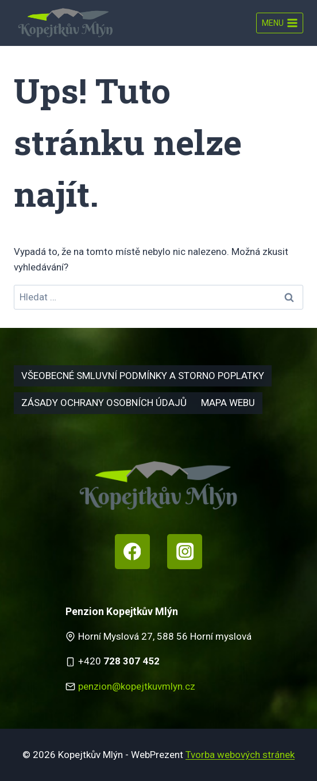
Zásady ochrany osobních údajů (104, 402)
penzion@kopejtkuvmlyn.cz (136, 686)
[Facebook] (132, 551)
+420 (119, 661)
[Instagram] (184, 551)
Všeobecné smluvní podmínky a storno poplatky (142, 375)
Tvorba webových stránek (240, 754)
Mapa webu (228, 402)
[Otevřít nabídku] (279, 23)
